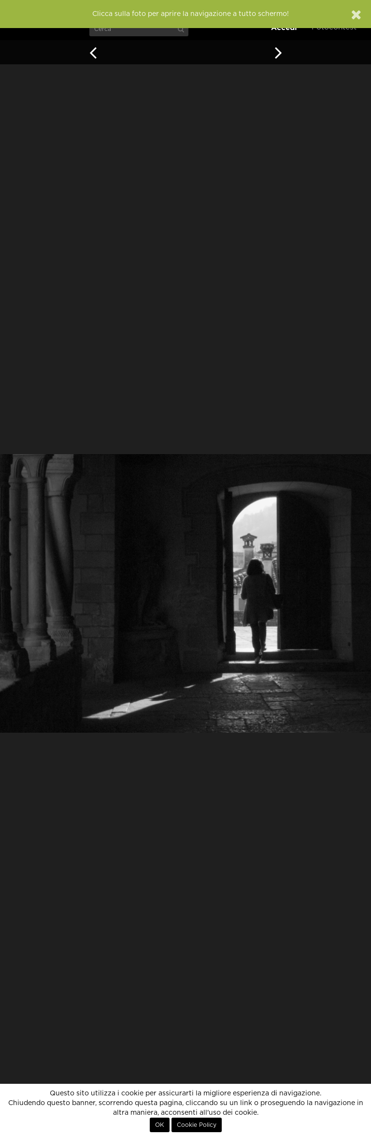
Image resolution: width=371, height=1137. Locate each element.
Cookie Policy (196, 1125)
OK (159, 1125)
